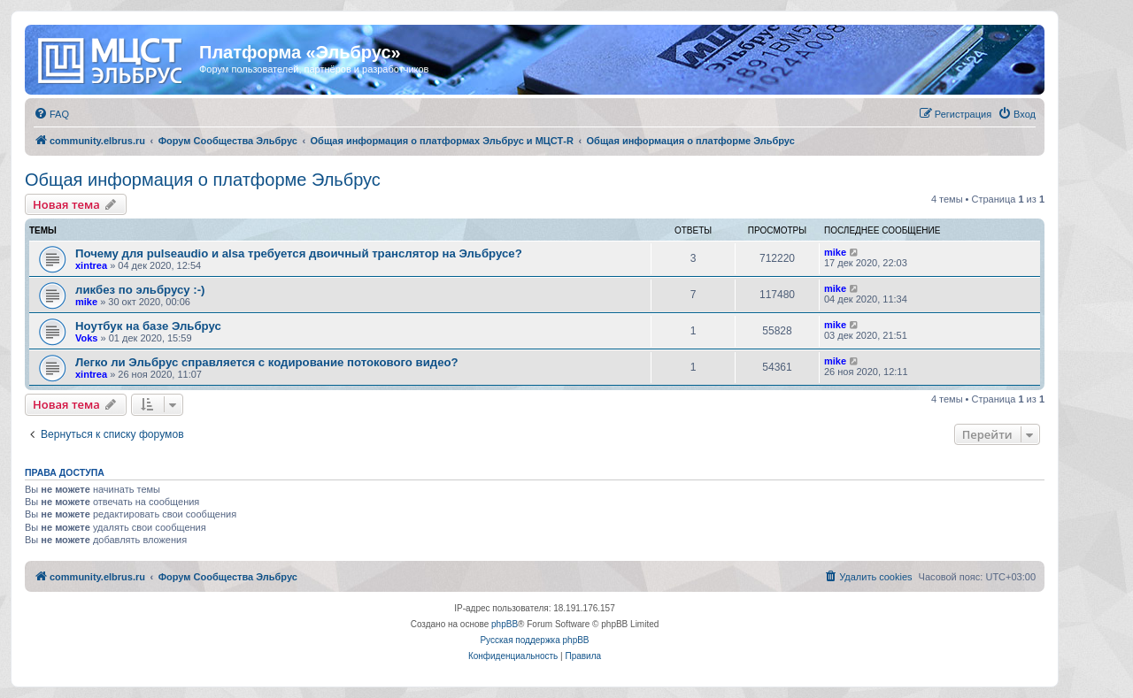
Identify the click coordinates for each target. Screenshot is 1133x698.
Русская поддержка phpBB (534, 640)
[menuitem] (51, 114)
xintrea (91, 265)
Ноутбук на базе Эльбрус (148, 326)
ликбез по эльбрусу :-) (139, 289)
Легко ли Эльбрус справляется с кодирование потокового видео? (267, 362)
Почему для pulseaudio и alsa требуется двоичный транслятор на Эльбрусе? (298, 253)
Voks (86, 338)
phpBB (504, 624)
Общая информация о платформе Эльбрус (203, 179)
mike (835, 252)
